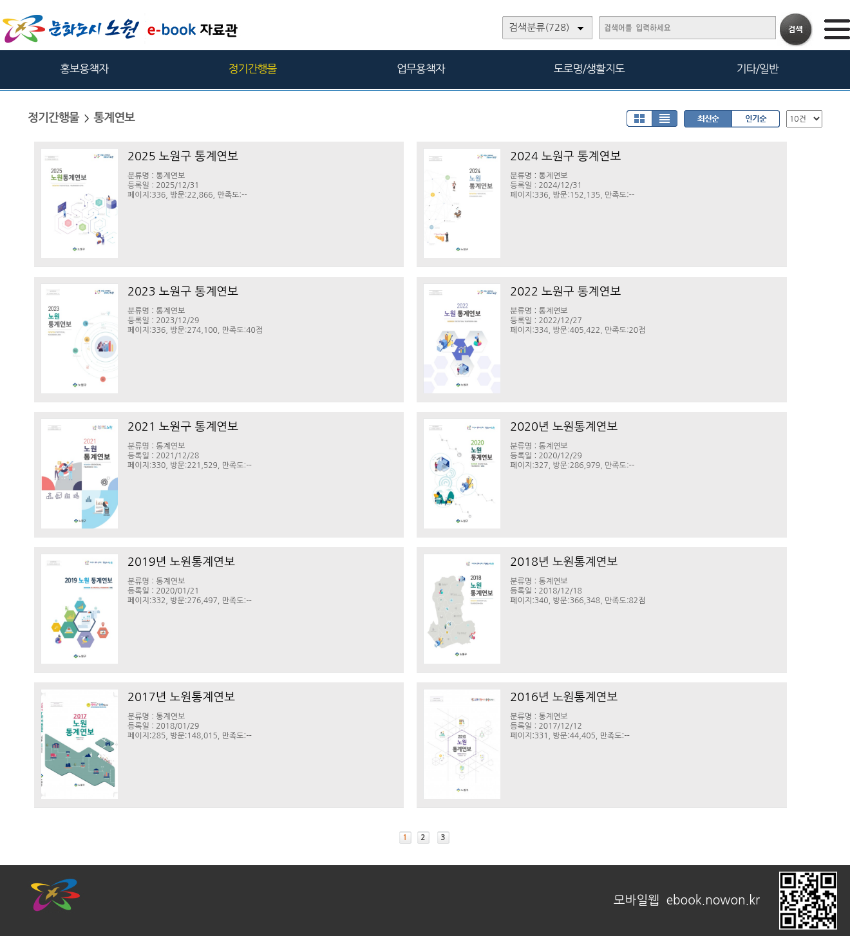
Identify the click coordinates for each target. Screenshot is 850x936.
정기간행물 (253, 68)
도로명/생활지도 (589, 68)
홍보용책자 (84, 68)
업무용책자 (421, 68)
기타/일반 (757, 68)
